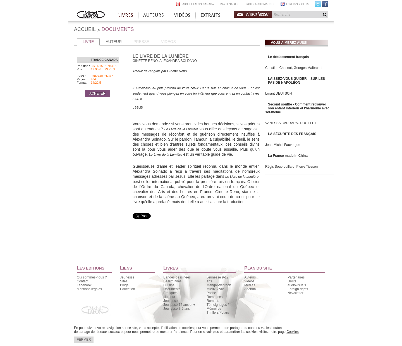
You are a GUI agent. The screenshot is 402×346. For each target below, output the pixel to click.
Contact (82, 281)
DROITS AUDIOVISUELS (259, 4)
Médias (249, 285)
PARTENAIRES (229, 4)
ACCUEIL (85, 29)
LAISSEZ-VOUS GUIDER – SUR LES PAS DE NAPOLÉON (296, 81)
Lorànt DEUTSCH (278, 93)
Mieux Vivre (215, 289)
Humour (169, 297)
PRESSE (141, 41)
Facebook (325, 5)
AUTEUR (114, 41)
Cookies (292, 332)
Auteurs (250, 277)
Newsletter (257, 14)
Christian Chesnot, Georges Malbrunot (293, 68)
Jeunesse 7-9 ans (176, 309)
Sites (124, 281)
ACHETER (97, 93)
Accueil (91, 15)
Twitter (318, 5)
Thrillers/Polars (218, 312)
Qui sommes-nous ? (92, 277)
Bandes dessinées (177, 277)
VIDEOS (168, 41)
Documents (171, 289)
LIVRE (88, 41)
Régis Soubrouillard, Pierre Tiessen (291, 167)
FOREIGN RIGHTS (297, 4)
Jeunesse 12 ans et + (179, 305)
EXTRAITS (210, 15)
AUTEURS (153, 15)
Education (127, 289)
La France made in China (288, 156)
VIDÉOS (182, 15)
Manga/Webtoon (219, 285)
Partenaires (296, 277)
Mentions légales (89, 289)
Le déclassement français (288, 57)
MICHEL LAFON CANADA (197, 4)
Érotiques (170, 293)
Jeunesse (127, 277)
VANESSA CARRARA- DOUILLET (290, 123)
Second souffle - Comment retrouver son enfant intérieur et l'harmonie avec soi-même (297, 108)
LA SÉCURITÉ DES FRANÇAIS (292, 134)
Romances (214, 297)
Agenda (250, 289)
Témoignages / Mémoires (218, 307)
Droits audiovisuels (297, 283)
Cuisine (168, 285)
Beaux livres (172, 281)
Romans (213, 301)
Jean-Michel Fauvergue (282, 145)
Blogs (124, 285)
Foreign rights (298, 289)
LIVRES (125, 15)
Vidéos (249, 281)
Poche (211, 293)
